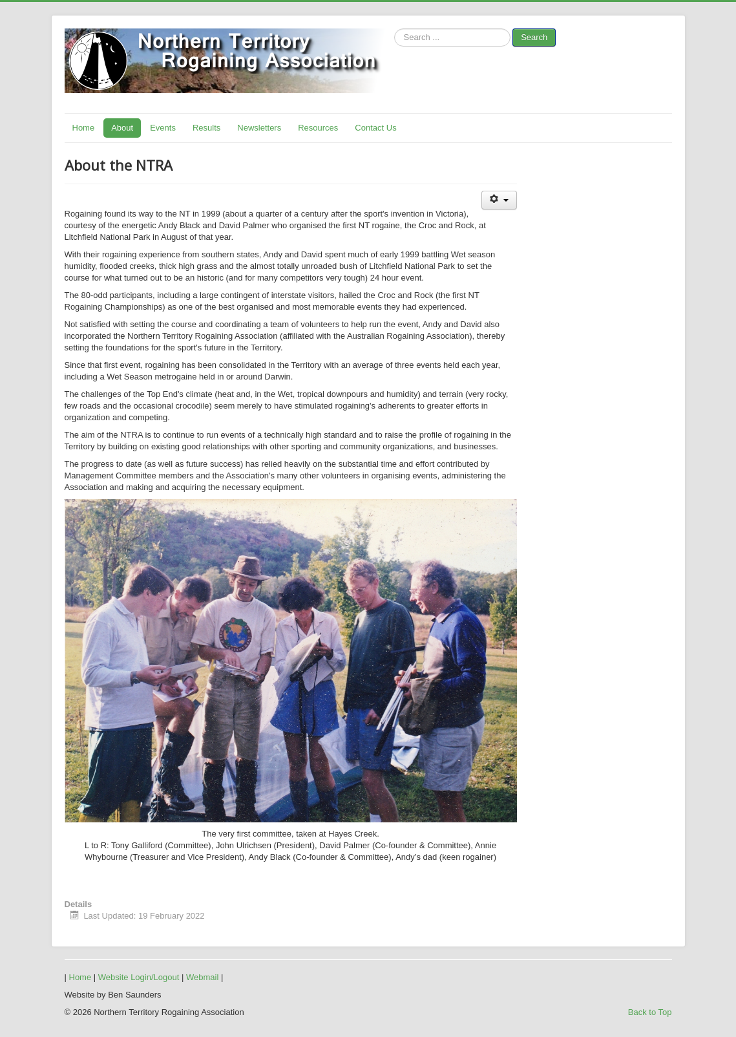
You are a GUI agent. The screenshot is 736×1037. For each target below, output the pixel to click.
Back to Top (650, 1012)
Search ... (394, 28)
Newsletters (259, 128)
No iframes (533, 80)
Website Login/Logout (139, 977)
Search (534, 37)
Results (206, 128)
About (122, 128)
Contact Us (375, 128)
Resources (318, 128)
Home (83, 128)
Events (163, 128)
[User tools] (499, 200)
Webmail (202, 977)
